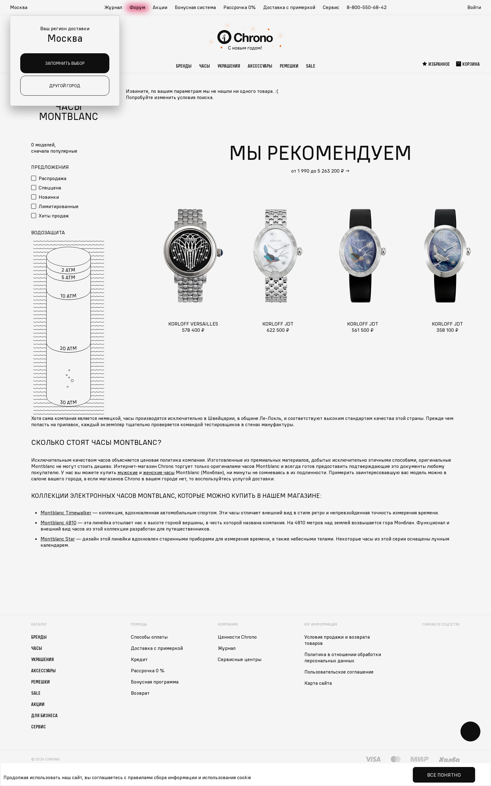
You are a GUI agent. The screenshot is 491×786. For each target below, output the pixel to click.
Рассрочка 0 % (147, 670)
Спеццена (50, 187)
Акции (160, 7)
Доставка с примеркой (289, 7)
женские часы (158, 472)
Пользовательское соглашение (339, 672)
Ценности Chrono (237, 637)
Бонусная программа (155, 682)
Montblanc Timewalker (66, 512)
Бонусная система (195, 7)
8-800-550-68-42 (367, 7)
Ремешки (289, 66)
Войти (474, 7)
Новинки (49, 197)
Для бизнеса (44, 715)
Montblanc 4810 (58, 522)
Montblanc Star (58, 539)
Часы (204, 66)
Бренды (184, 66)
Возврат (140, 693)
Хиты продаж (54, 215)
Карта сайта (318, 683)
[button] (22, 7)
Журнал (113, 7)
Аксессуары (260, 66)
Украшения (228, 66)
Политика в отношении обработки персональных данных (342, 657)
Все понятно (444, 775)
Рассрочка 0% (239, 7)
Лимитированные (59, 206)
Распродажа (52, 178)
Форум (137, 7)
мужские (127, 472)
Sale (310, 66)
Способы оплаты (149, 637)
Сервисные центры (239, 659)
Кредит (139, 659)
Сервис (331, 7)
